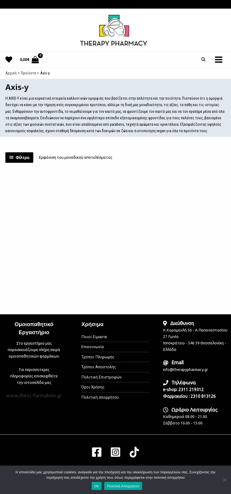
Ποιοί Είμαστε (94, 336)
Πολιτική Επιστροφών (101, 377)
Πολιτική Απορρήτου (123, 486)
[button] (203, 59)
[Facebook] (96, 452)
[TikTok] (134, 452)
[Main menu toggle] (219, 59)
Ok (96, 486)
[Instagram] (115, 452)
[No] (224, 479)
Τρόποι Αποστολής (98, 367)
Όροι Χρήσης (92, 387)
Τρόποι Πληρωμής (97, 357)
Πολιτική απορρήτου (100, 397)
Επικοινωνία (92, 346)
